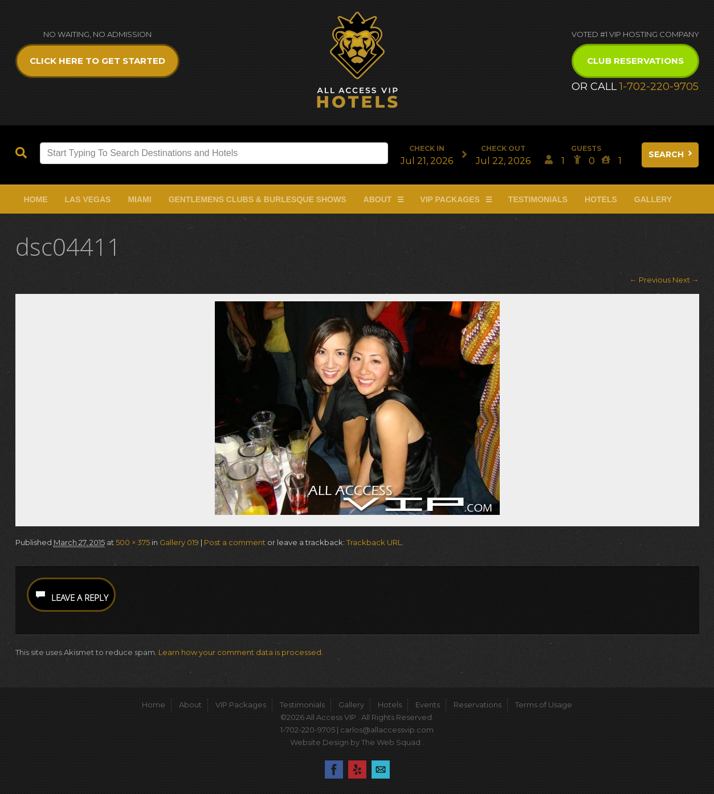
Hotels (601, 199)
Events (427, 704)
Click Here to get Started (97, 60)
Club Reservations (635, 60)
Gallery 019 (179, 542)
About (378, 199)
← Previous (650, 279)
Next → (685, 279)
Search (671, 154)
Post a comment (235, 542)
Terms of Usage (543, 704)
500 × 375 (133, 542)
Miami (139, 199)
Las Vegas (88, 199)
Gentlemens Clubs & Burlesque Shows (257, 199)
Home (36, 199)
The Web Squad (391, 742)
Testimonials (538, 199)
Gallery (653, 199)
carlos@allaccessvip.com (387, 729)
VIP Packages (450, 199)
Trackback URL (374, 542)
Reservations (477, 704)
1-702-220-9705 (659, 86)
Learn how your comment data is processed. (240, 652)
